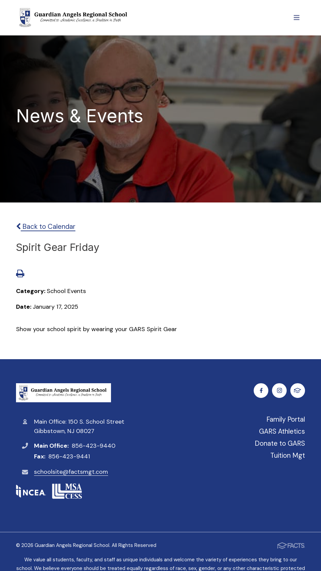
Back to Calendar (45, 226)
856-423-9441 (69, 456)
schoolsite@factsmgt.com (71, 472)
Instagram (279, 390)
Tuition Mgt (287, 455)
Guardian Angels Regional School (63, 392)
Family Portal (285, 419)
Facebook (261, 390)
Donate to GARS (280, 443)
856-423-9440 (93, 446)
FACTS (297, 390)
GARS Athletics (282, 431)
